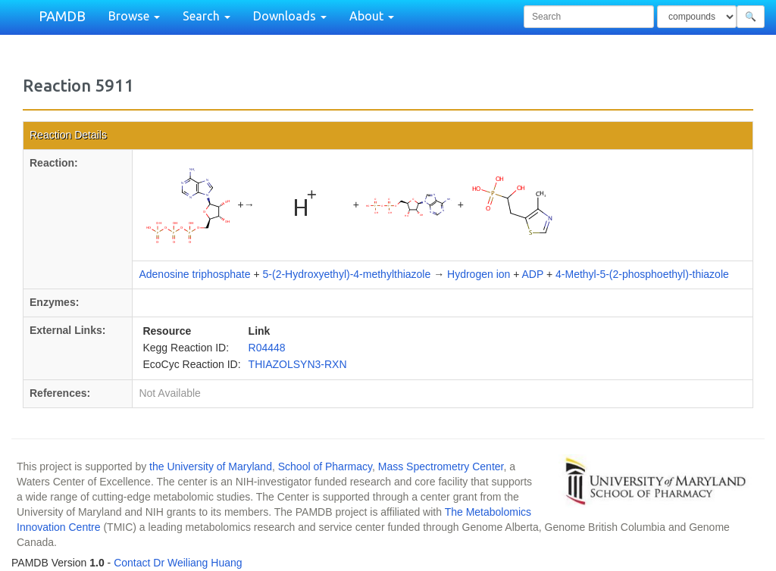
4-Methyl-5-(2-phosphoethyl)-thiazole (642, 274)
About (371, 16)
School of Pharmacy (325, 466)
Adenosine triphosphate (194, 274)
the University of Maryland (210, 466)
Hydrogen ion (478, 274)
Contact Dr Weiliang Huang (178, 563)
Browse (134, 16)
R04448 (267, 348)
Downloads (290, 16)
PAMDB (62, 15)
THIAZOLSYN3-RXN (298, 364)
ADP (533, 274)
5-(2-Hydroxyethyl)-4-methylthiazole (347, 274)
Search (206, 16)
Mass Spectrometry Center (441, 466)
